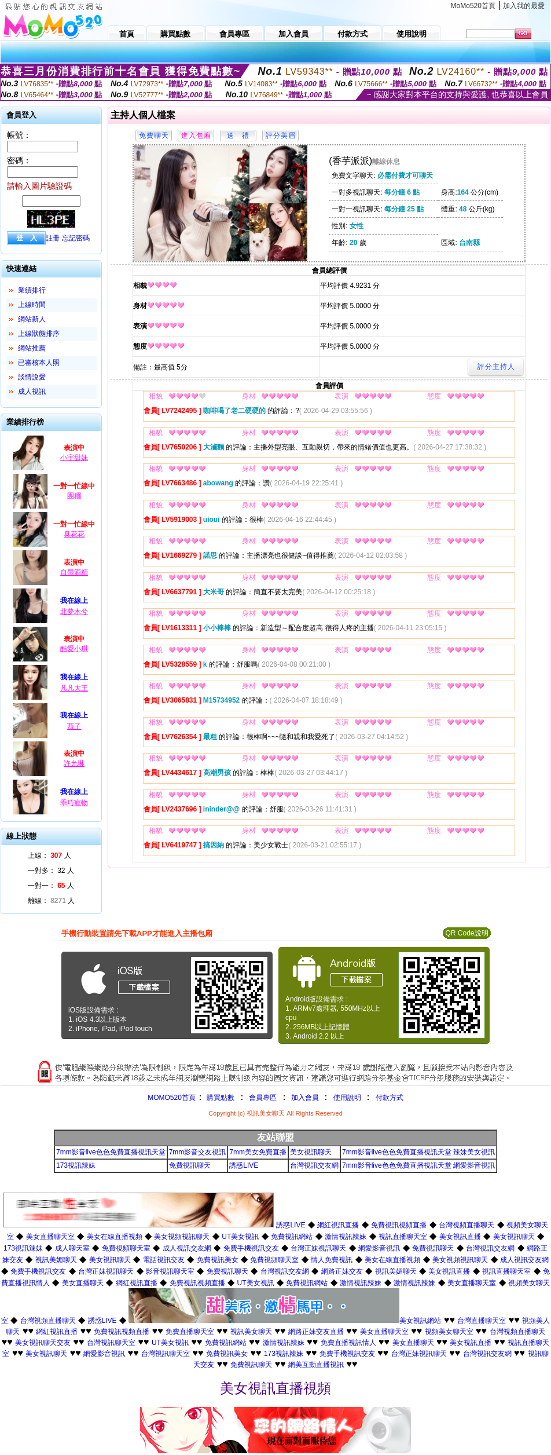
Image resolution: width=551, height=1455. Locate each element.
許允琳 (74, 763)
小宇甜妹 (74, 458)
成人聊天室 (72, 1248)
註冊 (53, 238)
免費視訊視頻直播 (399, 1225)
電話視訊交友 (164, 1260)
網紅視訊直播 (338, 1225)
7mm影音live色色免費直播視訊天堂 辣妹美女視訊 (418, 1152)
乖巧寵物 (74, 803)
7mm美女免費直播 (257, 1152)
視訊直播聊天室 (403, 1237)
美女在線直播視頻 (114, 1237)
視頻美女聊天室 (449, 1332)
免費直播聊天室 (190, 1332)
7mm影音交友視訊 (197, 1152)
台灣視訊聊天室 (111, 1343)
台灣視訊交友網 (314, 1165)
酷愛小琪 (74, 649)
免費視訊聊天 (190, 1165)
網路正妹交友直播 (316, 1332)
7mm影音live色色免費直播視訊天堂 (111, 1152)
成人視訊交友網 (187, 1248)
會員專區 (263, 1098)
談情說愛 (32, 377)
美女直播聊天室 (50, 1237)
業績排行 (32, 290)
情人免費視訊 (331, 1260)
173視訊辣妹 (75, 1165)
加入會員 (305, 1098)
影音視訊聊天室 (170, 1271)
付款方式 (389, 1098)
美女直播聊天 (83, 1283)
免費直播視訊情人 (348, 1343)
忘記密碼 (76, 238)
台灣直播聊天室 (481, 1321)
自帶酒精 (74, 572)
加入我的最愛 (524, 6)
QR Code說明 (466, 933)
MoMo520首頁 (473, 6)
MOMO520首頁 (172, 1098)
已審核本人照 (39, 363)
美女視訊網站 (420, 1321)
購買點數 (219, 1098)
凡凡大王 (74, 688)
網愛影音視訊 (379, 1248)
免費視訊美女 (217, 1260)
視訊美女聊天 (251, 1332)
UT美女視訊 (240, 1237)
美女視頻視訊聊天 (182, 1237)
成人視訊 (32, 391)
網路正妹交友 (342, 1271)
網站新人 (32, 319)
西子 (74, 726)
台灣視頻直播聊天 (466, 1225)
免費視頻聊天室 (126, 1248)
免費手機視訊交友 (251, 1248)
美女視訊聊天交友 (43, 1343)
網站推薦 (32, 348)
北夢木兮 (74, 612)
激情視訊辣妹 (345, 1237)
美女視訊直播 (460, 1237)
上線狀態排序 (39, 334)
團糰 (74, 496)
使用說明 (347, 1098)
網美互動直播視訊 (316, 1365)
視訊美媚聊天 (56, 1260)
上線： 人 (49, 855)
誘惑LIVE (243, 1165)
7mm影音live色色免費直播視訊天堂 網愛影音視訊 (418, 1165)
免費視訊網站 (292, 1237)
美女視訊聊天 (311, 1152)
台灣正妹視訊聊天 (318, 1248)
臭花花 (74, 534)
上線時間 (32, 305)
